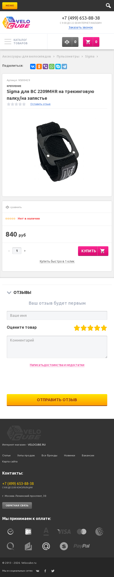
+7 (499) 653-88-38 (81, 17)
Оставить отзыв (40, 103)
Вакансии (88, 455)
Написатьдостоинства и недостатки (57, 365)
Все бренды (49, 455)
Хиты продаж (26, 455)
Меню (10, 5)
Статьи (6, 455)
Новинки (69, 455)
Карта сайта (10, 461)
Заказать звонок (81, 27)
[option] (57, 152)
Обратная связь (17, 505)
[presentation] (57, 380)
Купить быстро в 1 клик (57, 261)
